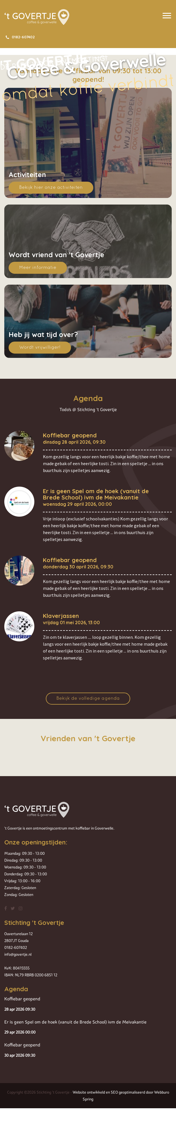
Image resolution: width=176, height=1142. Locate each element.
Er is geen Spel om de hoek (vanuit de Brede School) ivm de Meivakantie (96, 494)
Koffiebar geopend (70, 435)
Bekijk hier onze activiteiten (51, 188)
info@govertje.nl (17, 954)
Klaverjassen (61, 615)
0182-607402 (19, 37)
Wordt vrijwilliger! (39, 348)
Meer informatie (37, 268)
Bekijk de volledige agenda (88, 699)
